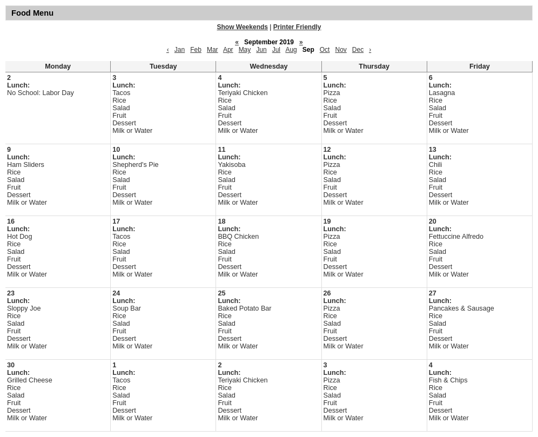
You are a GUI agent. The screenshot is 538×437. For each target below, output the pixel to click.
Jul (276, 49)
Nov (340, 49)
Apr (228, 49)
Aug (291, 49)
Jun (261, 49)
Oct (325, 49)
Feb (195, 49)
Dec (358, 49)
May (245, 49)
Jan (179, 49)
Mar (212, 49)
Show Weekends (242, 27)
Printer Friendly (297, 27)
